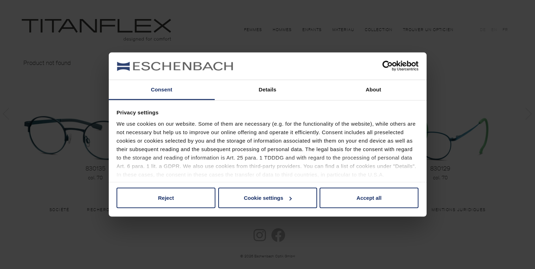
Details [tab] (268, 89)
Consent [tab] (161, 89)
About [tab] (373, 89)
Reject (166, 198)
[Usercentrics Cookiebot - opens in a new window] (387, 66)
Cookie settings (268, 198)
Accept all (369, 198)
